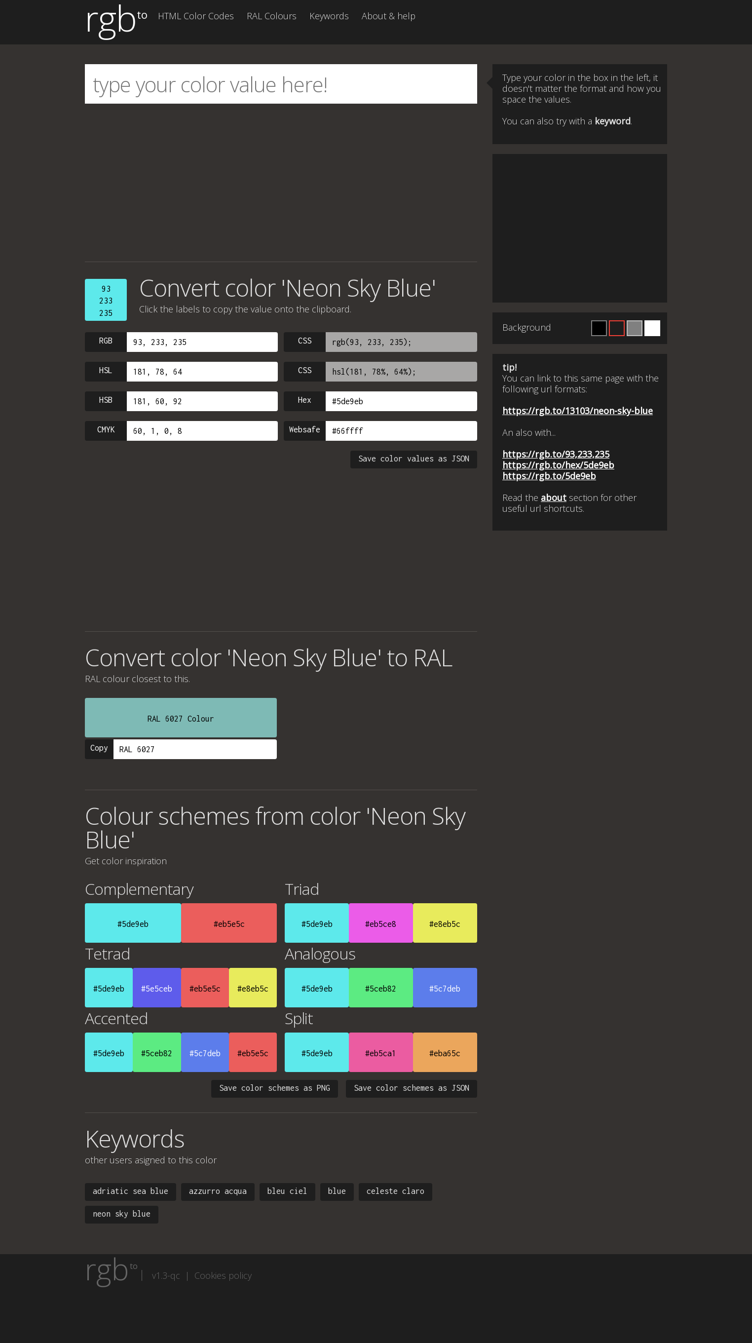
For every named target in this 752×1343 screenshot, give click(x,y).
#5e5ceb (156, 988)
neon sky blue (121, 1213)
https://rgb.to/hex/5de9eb (558, 465)
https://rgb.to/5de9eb (549, 476)
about (553, 497)
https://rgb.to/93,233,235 (555, 454)
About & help (388, 16)
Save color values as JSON (413, 458)
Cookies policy (223, 1275)
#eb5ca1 (380, 1053)
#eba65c (444, 1053)
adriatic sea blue (130, 1191)
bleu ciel (287, 1191)
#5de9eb (133, 924)
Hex (304, 399)
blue (337, 1191)
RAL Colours (272, 16)
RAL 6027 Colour (181, 718)
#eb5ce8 (380, 924)
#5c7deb (444, 988)
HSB (106, 399)
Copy (99, 747)
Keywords (329, 16)
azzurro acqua (218, 1191)
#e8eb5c (444, 924)
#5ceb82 (380, 988)
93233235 (106, 300)
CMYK (106, 429)
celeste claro (395, 1191)
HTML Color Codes (196, 16)
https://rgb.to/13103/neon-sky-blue (577, 411)
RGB (106, 340)
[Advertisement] (281, 183)
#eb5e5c (229, 924)
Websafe (304, 429)
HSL (106, 370)
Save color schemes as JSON (411, 1087)
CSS (304, 340)
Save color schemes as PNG (274, 1087)
